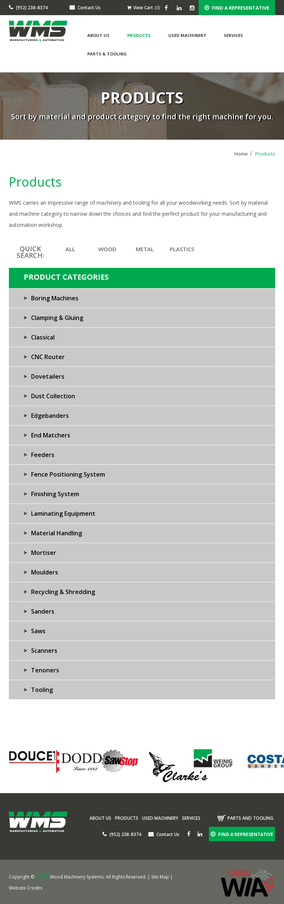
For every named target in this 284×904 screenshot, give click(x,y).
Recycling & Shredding (63, 592)
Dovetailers (47, 376)
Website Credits (25, 888)
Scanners (44, 651)
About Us (98, 35)
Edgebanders (50, 416)
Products (139, 35)
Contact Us (85, 7)
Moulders (44, 572)
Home (243, 153)
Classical (43, 337)
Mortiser (43, 553)
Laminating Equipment (63, 513)
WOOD (107, 249)
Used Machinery (187, 35)
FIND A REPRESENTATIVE (236, 7)
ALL (70, 249)
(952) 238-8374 (28, 7)
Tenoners (45, 670)
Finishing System (55, 494)
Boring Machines (54, 298)
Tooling (42, 690)
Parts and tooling (250, 818)
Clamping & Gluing (57, 318)
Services (233, 35)
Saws (38, 631)
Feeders (42, 455)
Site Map (160, 877)
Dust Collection (53, 396)
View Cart (140, 7)
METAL (145, 249)
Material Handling (56, 533)
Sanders (42, 611)
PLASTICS (182, 249)
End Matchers (50, 435)
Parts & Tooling (107, 54)
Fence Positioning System (68, 474)
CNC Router (48, 357)
